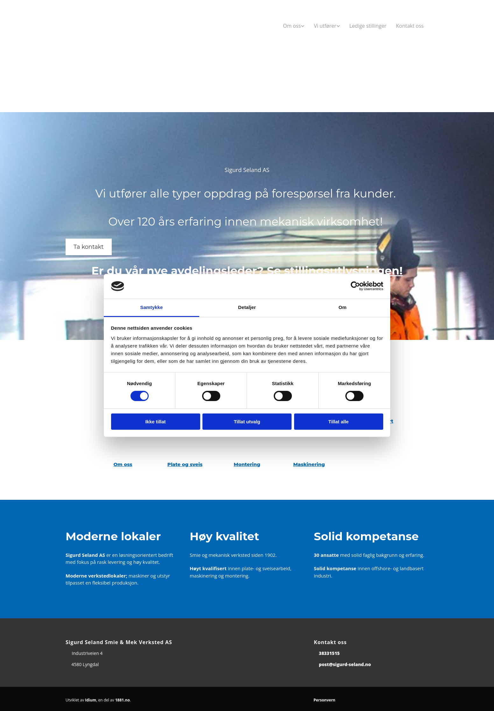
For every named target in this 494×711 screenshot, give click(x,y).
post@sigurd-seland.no (345, 664)
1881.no (122, 700)
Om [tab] (342, 307)
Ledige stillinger (368, 25)
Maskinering (309, 464)
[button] (89, 247)
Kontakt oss (410, 25)
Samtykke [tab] (151, 307)
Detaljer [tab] (247, 307)
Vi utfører (325, 25)
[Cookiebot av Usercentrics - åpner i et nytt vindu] (355, 286)
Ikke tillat (155, 421)
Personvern (324, 700)
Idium (90, 700)
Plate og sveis (184, 464)
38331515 (329, 653)
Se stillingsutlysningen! (335, 270)
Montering (247, 464)
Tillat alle (338, 421)
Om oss (292, 25)
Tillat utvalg (247, 421)
